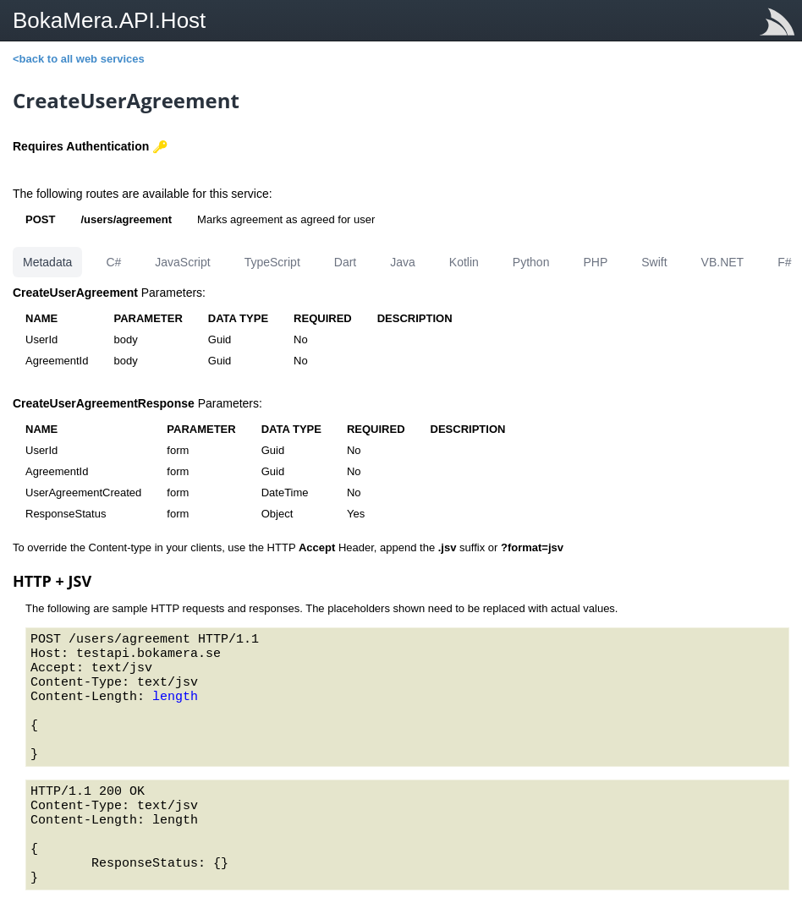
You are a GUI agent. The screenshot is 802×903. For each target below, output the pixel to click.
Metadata (47, 262)
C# (113, 262)
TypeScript (272, 262)
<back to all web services (79, 58)
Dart (345, 262)
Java (402, 262)
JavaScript (182, 262)
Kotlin (464, 262)
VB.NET (722, 262)
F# (784, 262)
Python (531, 262)
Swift (654, 262)
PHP (595, 262)
